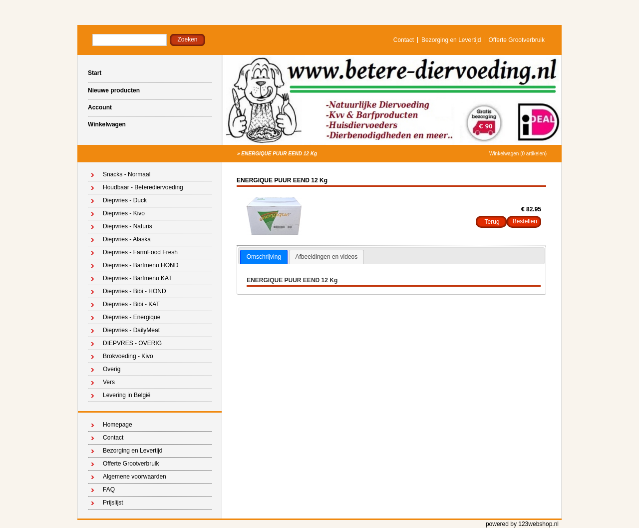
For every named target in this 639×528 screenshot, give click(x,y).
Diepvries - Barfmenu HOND (140, 265)
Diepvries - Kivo (124, 213)
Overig (111, 369)
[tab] (264, 257)
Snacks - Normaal (126, 174)
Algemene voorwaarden (134, 476)
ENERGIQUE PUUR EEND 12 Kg (279, 153)
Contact (403, 40)
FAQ (109, 489)
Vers (109, 382)
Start (94, 72)
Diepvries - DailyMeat (131, 330)
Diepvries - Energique (131, 317)
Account (100, 107)
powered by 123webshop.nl (522, 524)
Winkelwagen (107, 124)
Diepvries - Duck (125, 200)
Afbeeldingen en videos (327, 256)
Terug (492, 221)
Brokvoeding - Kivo (128, 356)
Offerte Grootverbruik (517, 40)
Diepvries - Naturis (127, 226)
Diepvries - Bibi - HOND (134, 291)
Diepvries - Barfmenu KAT (137, 278)
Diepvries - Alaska (127, 239)
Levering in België (126, 395)
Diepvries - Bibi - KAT (131, 304)
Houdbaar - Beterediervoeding (143, 187)
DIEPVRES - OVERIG (132, 343)
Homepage (117, 424)
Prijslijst (113, 502)
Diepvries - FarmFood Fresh (140, 252)
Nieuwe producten (114, 90)
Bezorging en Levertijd (451, 40)
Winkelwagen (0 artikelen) (518, 153)
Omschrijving (264, 256)
